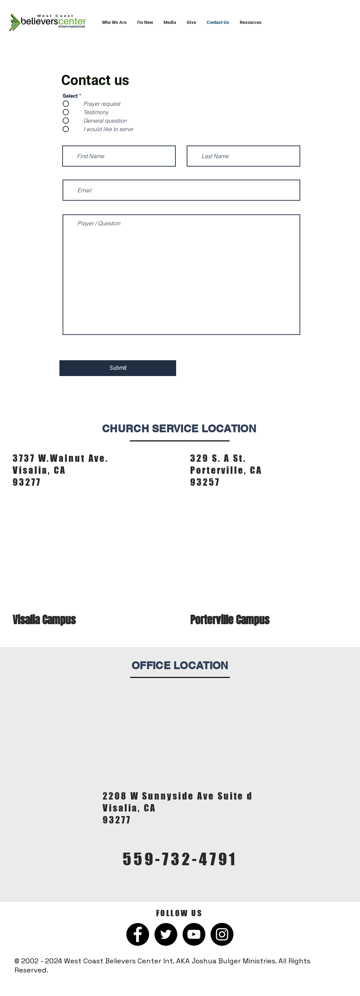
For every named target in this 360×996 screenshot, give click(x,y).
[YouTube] (193, 934)
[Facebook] (137, 934)
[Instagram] (222, 934)
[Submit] (118, 368)
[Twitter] (165, 934)
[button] (114, 22)
